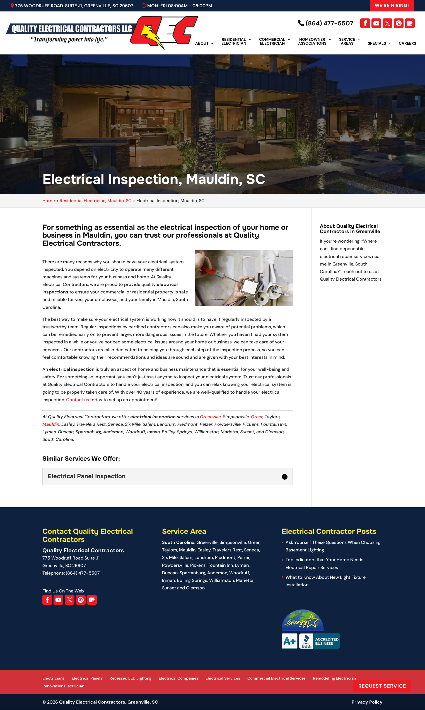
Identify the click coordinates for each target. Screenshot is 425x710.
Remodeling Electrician (334, 678)
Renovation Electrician (63, 686)
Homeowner (312, 41)
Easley (204, 550)
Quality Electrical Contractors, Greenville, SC (108, 702)
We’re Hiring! (392, 5)
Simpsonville (232, 542)
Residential (233, 41)
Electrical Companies (178, 678)
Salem (186, 557)
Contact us (77, 400)
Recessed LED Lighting (130, 678)
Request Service (382, 686)
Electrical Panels (87, 678)
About (202, 43)
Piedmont (225, 557)
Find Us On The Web (63, 591)
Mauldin (50, 424)
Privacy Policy (367, 702)
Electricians (53, 678)
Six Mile (170, 557)
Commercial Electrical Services (276, 678)
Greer (257, 417)
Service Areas (347, 41)
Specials (377, 43)
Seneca (251, 550)
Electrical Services (223, 678)
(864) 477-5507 (325, 23)
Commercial (272, 41)
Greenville (210, 417)
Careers (407, 43)
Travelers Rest (227, 550)
